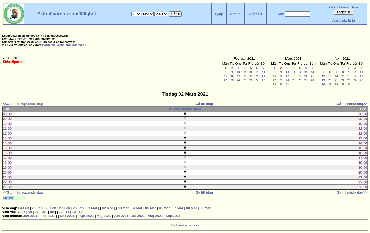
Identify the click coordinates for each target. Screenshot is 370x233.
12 (251, 72)
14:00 (7, 143)
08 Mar (191, 208)
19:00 (7, 167)
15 (225, 76)
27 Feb (64, 208)
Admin (235, 14)
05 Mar (150, 208)
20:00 (7, 172)
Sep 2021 (173, 216)
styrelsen (21, 38)
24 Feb (23, 208)
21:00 (7, 177)
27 (256, 80)
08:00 (7, 114)
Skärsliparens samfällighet (67, 13)
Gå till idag (204, 104)
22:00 (7, 182)
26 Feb (50, 208)
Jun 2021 (121, 216)
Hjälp (219, 14)
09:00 (7, 119)
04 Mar (137, 208)
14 (263, 72)
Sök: (280, 14)
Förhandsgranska (185, 225)
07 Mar (177, 208)
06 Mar (164, 208)
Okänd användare (343, 7)
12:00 (7, 133)
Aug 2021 (155, 216)
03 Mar (123, 208)
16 (232, 76)
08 (43, 212)
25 (244, 80)
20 (256, 76)
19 (251, 76)
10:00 (7, 124)
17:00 (7, 158)
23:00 (7, 187)
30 (281, 84)
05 (23, 212)
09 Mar (205, 208)
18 (244, 76)
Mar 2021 (67, 216)
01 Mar (91, 208)
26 (251, 80)
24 (238, 80)
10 (238, 72)
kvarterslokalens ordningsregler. (64, 44)
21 (263, 76)
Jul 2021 (138, 216)
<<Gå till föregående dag (23, 104)
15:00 (7, 148)
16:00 (7, 153)
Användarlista (343, 20)
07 (37, 212)
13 (256, 72)
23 (232, 80)
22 (225, 80)
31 (287, 84)
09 (52, 212)
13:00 (7, 138)
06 (30, 212)
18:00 (7, 163)
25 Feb (37, 208)
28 (263, 80)
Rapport (255, 14)
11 (244, 72)
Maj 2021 (104, 216)
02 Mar (107, 208)
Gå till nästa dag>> (352, 104)
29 (274, 84)
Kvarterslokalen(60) (185, 109)
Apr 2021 (86, 216)
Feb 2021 (47, 216)
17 (238, 76)
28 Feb (78, 208)
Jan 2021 (30, 216)
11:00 (7, 128)
